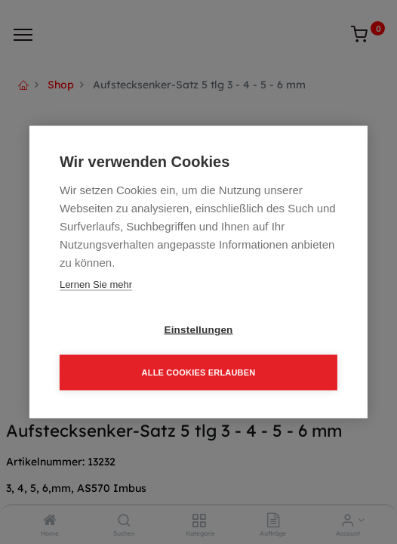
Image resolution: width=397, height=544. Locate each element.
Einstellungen (198, 329)
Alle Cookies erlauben (199, 372)
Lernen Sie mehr (96, 284)
